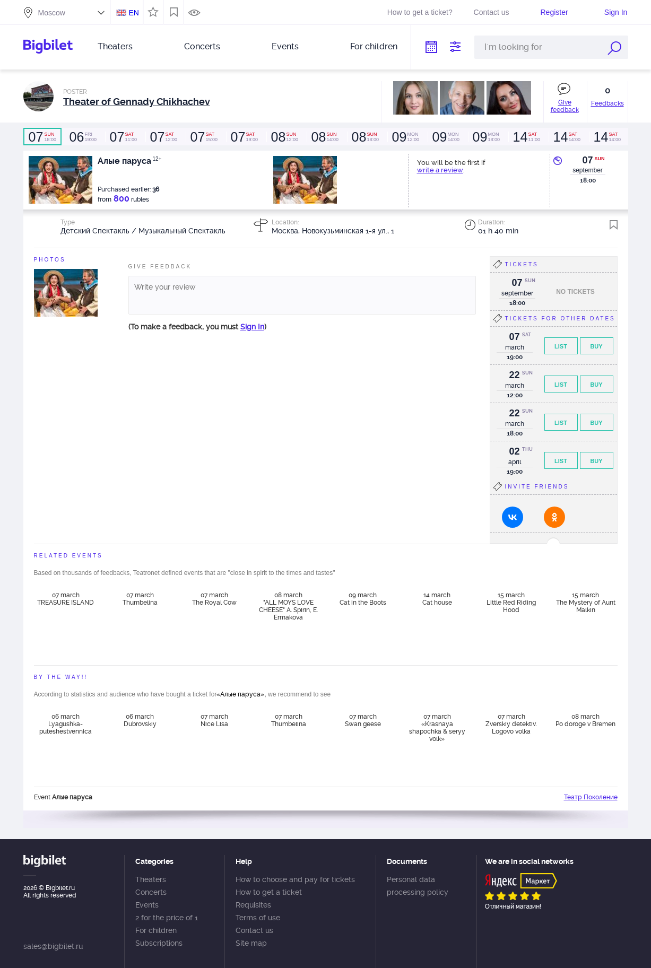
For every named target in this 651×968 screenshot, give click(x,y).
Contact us (491, 12)
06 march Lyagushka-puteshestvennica (65, 724)
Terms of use (258, 917)
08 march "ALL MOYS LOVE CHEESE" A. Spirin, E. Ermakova (288, 605)
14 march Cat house (437, 598)
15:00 (204, 137)
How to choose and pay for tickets (295, 879)
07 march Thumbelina (140, 598)
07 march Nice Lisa (214, 720)
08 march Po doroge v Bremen (585, 720)
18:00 (42, 137)
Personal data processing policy (417, 885)
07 (587, 160)
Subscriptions (159, 943)
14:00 (325, 137)
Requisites (253, 905)
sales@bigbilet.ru (53, 946)
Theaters (115, 46)
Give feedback (565, 106)
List (560, 346)
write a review (440, 170)
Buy (596, 346)
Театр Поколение (591, 797)
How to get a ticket (269, 892)
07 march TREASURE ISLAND (65, 598)
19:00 (83, 137)
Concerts (202, 46)
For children (373, 46)
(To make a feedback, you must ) (197, 326)
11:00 (123, 137)
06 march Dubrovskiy (140, 720)
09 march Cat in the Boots (363, 598)
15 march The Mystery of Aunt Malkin (585, 602)
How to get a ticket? (420, 12)
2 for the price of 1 (166, 917)
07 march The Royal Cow (214, 598)
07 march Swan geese (363, 720)
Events (285, 46)
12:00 (163, 137)
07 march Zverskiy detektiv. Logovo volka (511, 724)
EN (133, 12)
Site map (251, 943)
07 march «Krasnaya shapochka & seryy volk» (437, 727)
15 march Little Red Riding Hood (511, 602)
